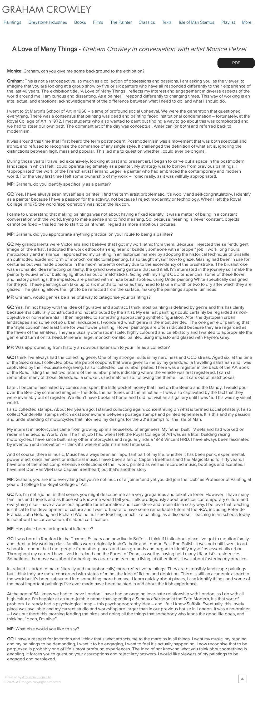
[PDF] (236, 63)
